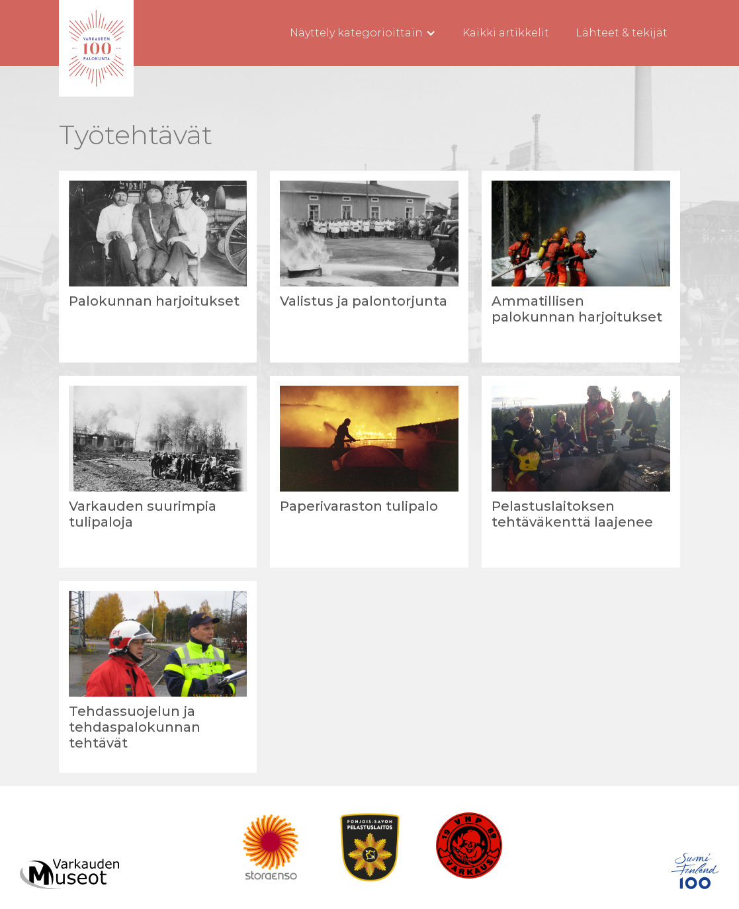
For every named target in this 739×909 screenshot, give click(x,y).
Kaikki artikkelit (505, 32)
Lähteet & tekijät (622, 32)
